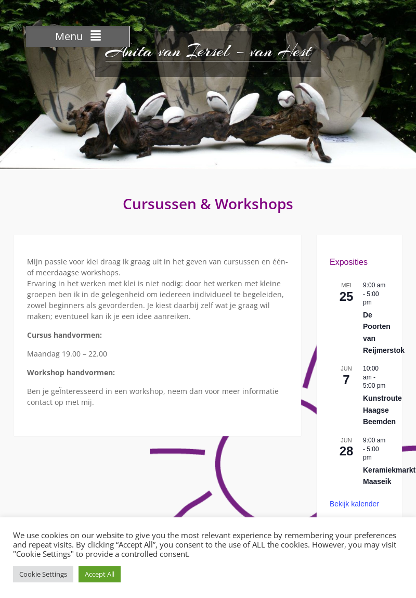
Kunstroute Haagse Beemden (382, 410)
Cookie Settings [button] (43, 574)
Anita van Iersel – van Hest (208, 51)
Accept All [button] (99, 574)
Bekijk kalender (354, 504)
